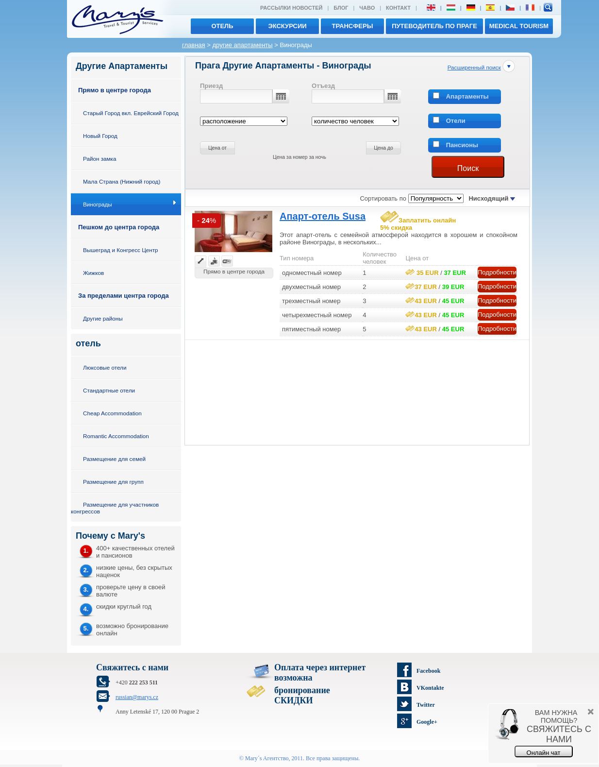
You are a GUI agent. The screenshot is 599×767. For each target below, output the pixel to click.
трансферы (352, 26)
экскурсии (287, 26)
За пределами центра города (123, 295)
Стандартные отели (109, 390)
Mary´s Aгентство (267, 758)
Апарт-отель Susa (323, 216)
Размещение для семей (114, 459)
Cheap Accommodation (112, 413)
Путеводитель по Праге (434, 26)
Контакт (398, 8)
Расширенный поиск (474, 67)
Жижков (93, 273)
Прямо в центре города (114, 90)
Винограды (97, 204)
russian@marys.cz (137, 697)
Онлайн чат (544, 752)
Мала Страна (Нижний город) (121, 181)
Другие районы (103, 318)
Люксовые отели (104, 367)
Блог (340, 8)
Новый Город (100, 136)
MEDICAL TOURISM (519, 26)
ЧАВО (367, 8)
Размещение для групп (113, 481)
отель (222, 26)
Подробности (497, 272)
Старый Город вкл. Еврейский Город (131, 113)
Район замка (99, 158)
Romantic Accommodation (116, 436)
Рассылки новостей (291, 8)
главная (193, 45)
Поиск (468, 168)
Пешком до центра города (118, 227)
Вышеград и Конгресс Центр (120, 250)
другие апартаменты (242, 45)
